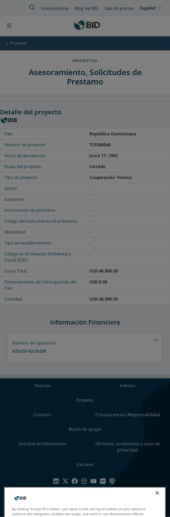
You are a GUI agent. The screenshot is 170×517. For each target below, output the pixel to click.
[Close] (157, 499)
